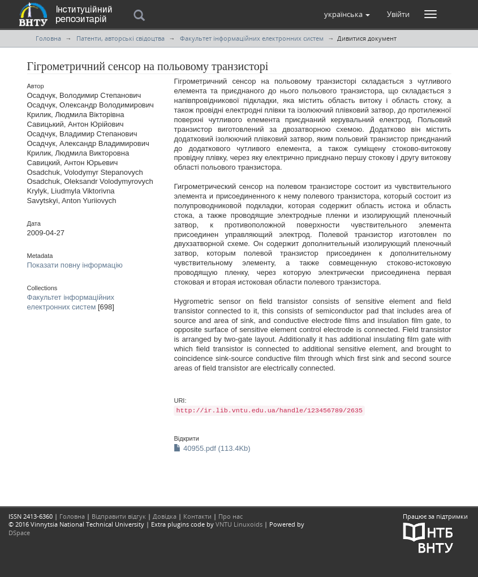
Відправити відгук (119, 516)
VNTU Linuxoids (239, 524)
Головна (48, 38)
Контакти (197, 516)
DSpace (19, 532)
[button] (347, 14)
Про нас (230, 516)
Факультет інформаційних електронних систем (252, 38)
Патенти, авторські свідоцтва (120, 38)
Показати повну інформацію (75, 265)
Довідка (164, 516)
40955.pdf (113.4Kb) (212, 448)
